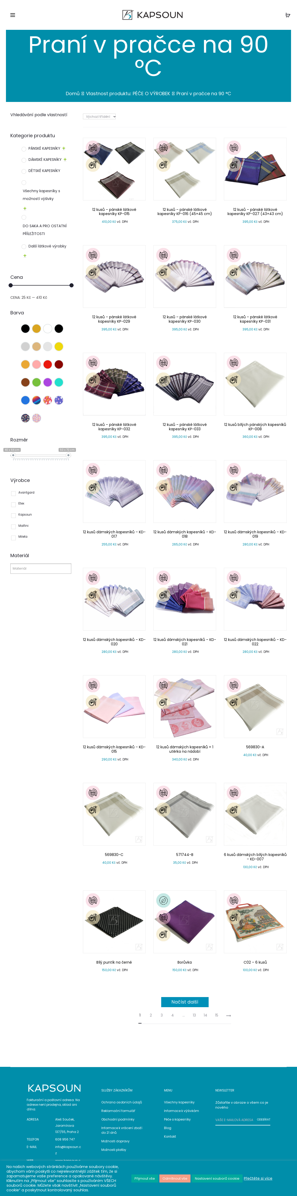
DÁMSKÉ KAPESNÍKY (45, 159)
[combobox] (100, 116)
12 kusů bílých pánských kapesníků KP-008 (255, 427)
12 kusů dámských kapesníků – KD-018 (184, 534)
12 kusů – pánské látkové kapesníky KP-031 (255, 319)
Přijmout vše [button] (145, 1178)
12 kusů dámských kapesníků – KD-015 (114, 749)
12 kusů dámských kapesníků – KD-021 (184, 642)
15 (216, 1015)
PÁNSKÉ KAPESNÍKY (44, 148)
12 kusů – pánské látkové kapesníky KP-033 (185, 427)
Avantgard (26, 492)
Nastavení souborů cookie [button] (217, 1178)
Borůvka (185, 962)
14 (205, 1015)
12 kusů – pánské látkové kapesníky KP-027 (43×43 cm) (255, 212)
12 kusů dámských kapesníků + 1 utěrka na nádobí (184, 749)
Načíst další (185, 1002)
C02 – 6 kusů (255, 962)
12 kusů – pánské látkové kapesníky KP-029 (114, 319)
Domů (73, 93)
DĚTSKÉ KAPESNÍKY (44, 170)
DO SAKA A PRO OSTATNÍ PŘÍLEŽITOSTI (45, 229)
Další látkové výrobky (47, 246)
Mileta (22, 537)
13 (194, 1015)
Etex (21, 503)
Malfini (23, 526)
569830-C (114, 854)
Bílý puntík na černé (114, 962)
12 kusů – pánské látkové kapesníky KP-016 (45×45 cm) (185, 212)
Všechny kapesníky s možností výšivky (41, 194)
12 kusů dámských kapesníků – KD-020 (114, 642)
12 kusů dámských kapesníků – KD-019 (255, 534)
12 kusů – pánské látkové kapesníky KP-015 (114, 212)
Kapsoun (25, 515)
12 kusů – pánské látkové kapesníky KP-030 (185, 319)
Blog (167, 1128)
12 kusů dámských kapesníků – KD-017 (114, 534)
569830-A (255, 747)
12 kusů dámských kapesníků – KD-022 (255, 642)
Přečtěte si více (258, 1178)
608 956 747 (65, 1139)
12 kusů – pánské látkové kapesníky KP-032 (114, 427)
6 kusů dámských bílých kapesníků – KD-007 (255, 857)
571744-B (184, 854)
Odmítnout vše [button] (174, 1178)
